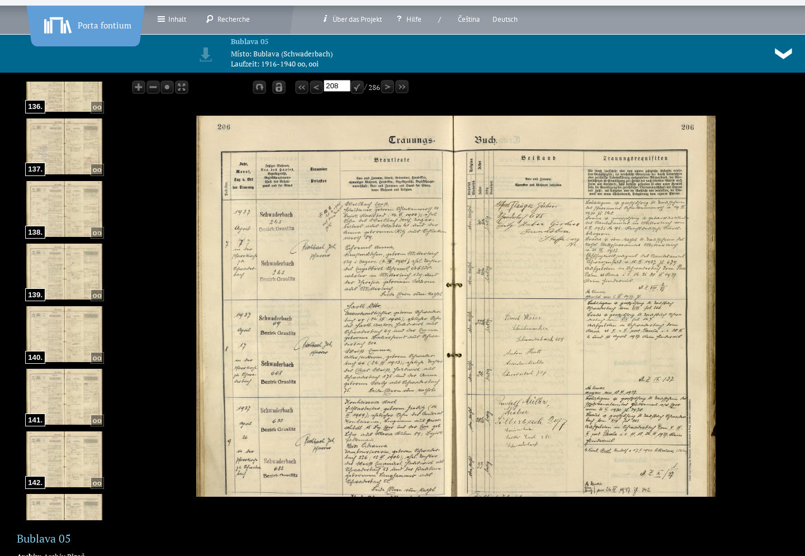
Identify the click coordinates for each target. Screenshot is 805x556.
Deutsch (505, 19)
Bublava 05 (249, 41)
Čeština (469, 19)
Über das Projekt (351, 19)
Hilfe (408, 19)
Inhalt (171, 19)
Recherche (228, 19)
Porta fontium (86, 23)
